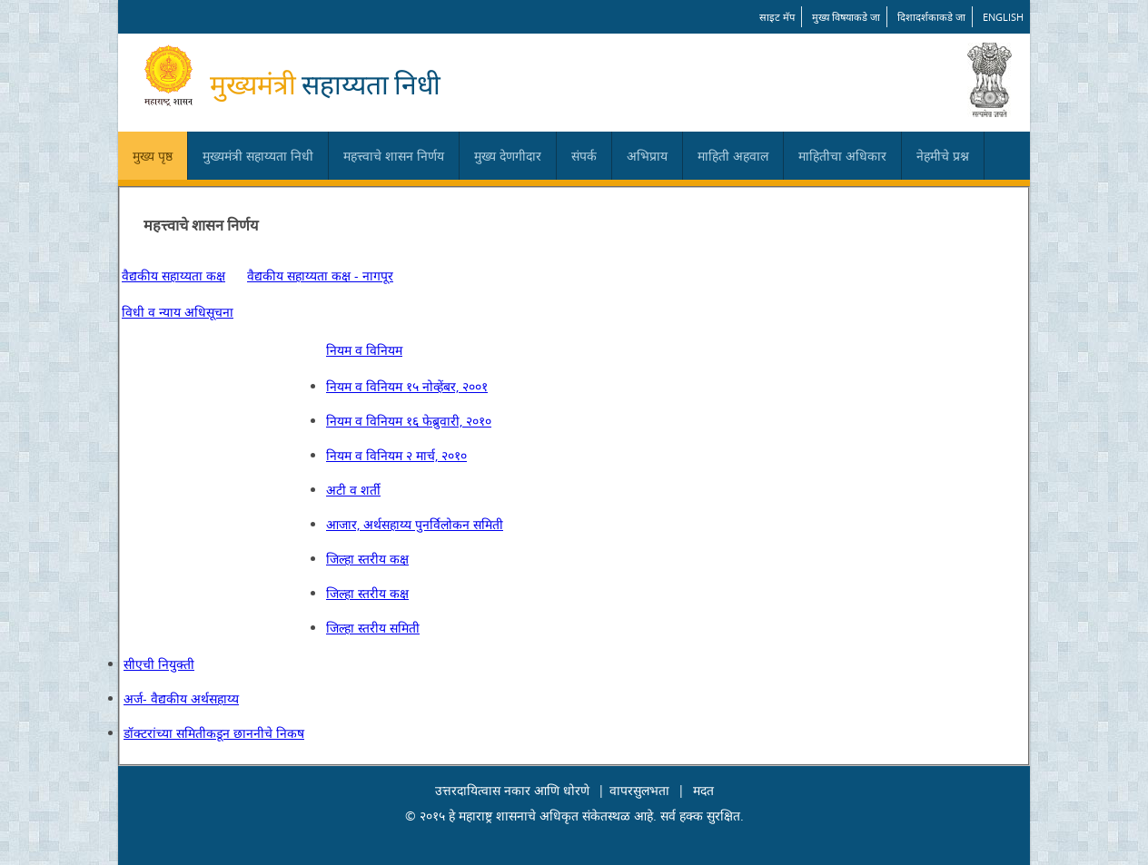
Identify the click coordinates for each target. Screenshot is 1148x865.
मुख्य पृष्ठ (153, 155)
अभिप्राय (647, 155)
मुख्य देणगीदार (507, 155)
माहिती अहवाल (733, 155)
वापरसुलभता (639, 790)
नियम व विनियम (364, 350)
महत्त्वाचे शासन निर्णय (393, 155)
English (1003, 17)
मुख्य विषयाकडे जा (846, 17)
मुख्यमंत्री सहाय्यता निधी (258, 155)
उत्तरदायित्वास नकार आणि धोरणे (512, 790)
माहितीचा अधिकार (842, 155)
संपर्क (584, 155)
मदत (703, 790)
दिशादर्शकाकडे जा (931, 17)
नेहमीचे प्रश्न (942, 155)
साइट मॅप (777, 17)
